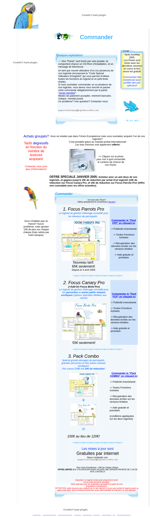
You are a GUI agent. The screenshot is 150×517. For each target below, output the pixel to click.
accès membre (67, 93)
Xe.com (112, 202)
